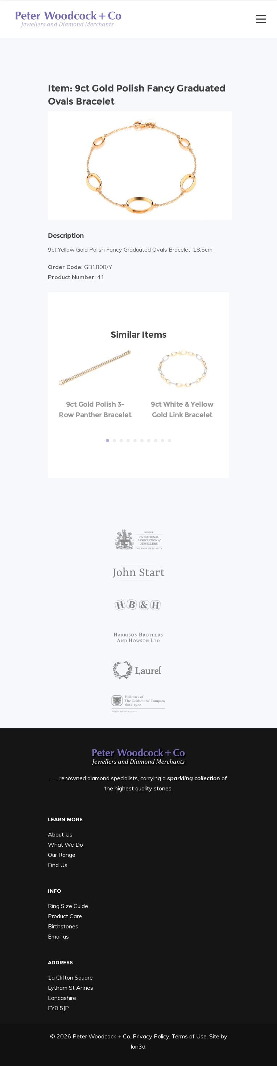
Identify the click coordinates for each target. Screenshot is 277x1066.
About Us (60, 834)
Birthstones (63, 926)
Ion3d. (138, 1046)
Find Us (57, 864)
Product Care (65, 916)
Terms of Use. (189, 1036)
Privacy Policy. (151, 1036)
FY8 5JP (58, 1008)
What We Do (65, 844)
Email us (58, 936)
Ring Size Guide (68, 906)
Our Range (61, 854)
